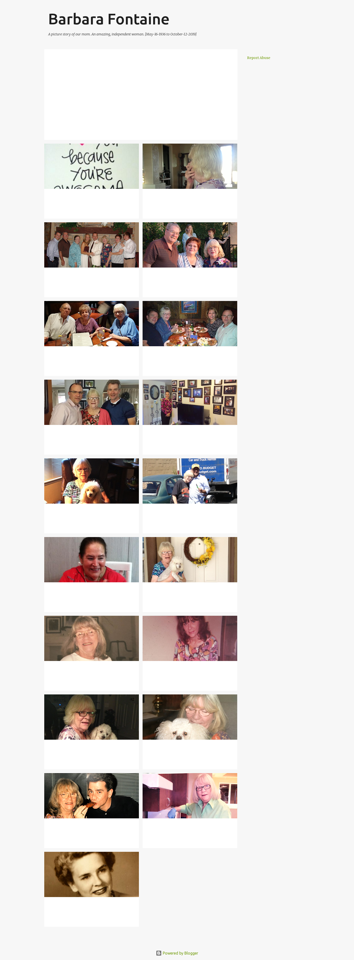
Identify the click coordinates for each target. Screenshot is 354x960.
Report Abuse (258, 58)
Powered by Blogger (177, 953)
